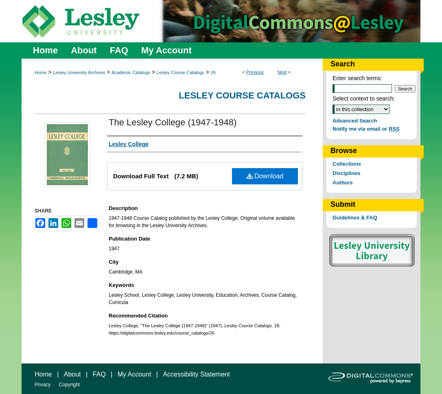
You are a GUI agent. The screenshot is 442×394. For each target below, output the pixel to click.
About (72, 374)
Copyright (69, 384)
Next (282, 72)
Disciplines (347, 173)
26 (213, 72)
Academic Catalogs (131, 72)
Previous (255, 72)
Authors (343, 182)
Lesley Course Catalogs (180, 72)
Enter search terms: (357, 78)
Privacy (42, 384)
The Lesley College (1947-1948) (172, 122)
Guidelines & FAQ (355, 218)
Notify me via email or (366, 129)
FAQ (99, 374)
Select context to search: (364, 98)
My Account (134, 374)
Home (40, 72)
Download (265, 176)
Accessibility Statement (196, 374)
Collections (347, 164)
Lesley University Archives (79, 72)
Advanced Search (355, 121)
